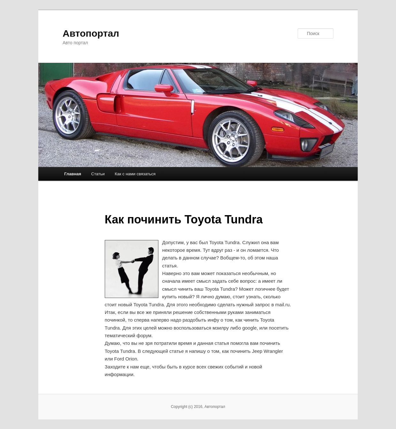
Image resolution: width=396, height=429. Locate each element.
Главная (72, 173)
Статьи (98, 173)
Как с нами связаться (135, 173)
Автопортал (91, 33)
